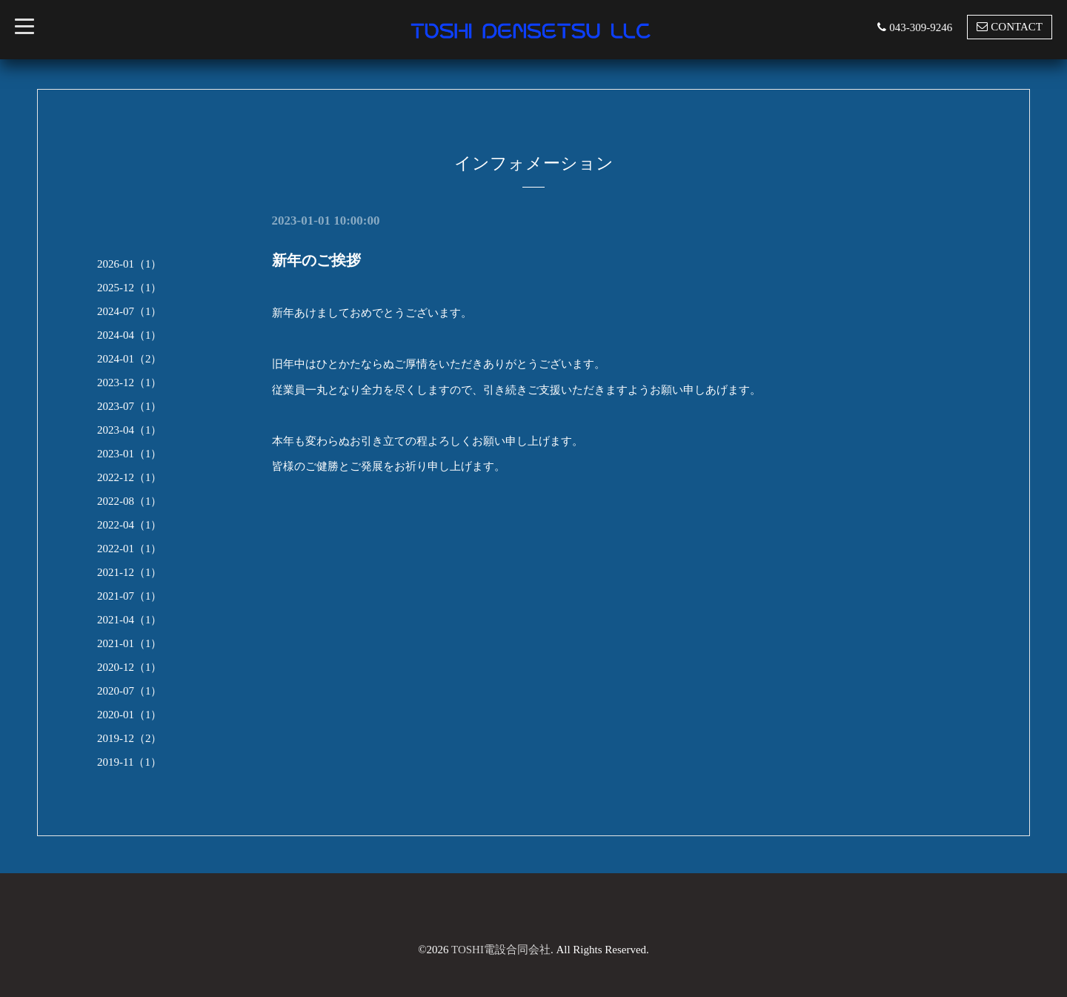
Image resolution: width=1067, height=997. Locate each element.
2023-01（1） (129, 454)
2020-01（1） (129, 715)
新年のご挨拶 (316, 260)
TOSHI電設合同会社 (501, 949)
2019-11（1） (129, 762)
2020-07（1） (129, 691)
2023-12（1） (129, 382)
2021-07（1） (129, 596)
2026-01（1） (129, 264)
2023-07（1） (129, 406)
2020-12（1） (129, 667)
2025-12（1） (129, 288)
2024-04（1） (129, 335)
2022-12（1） (129, 477)
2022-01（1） (129, 548)
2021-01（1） (129, 643)
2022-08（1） (129, 501)
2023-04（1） (129, 430)
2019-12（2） (129, 738)
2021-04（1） (129, 620)
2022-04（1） (129, 525)
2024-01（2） (129, 359)
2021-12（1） (129, 572)
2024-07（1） (129, 311)
